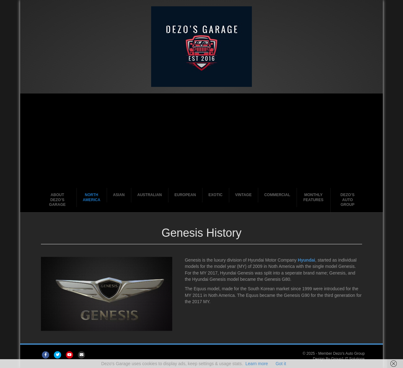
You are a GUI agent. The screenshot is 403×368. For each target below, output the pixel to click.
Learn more (257, 363)
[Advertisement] (201, 141)
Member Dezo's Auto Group (341, 353)
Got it (280, 363)
